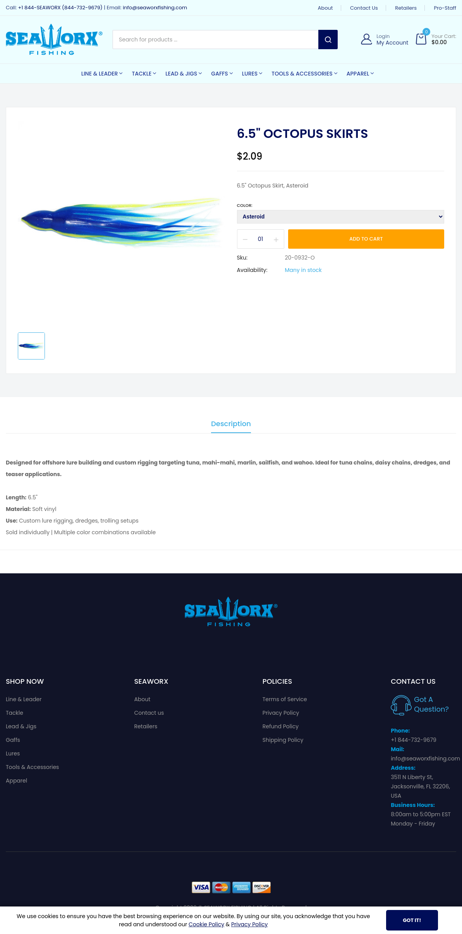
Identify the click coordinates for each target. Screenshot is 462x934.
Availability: (252, 270)
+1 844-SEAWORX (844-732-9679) (60, 7)
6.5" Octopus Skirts (302, 133)
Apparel (16, 780)
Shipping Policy (283, 740)
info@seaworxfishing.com (155, 7)
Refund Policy (281, 726)
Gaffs (13, 740)
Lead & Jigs (21, 726)
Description (231, 424)
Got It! (412, 920)
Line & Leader (24, 699)
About (325, 8)
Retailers (406, 8)
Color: (244, 205)
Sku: (242, 257)
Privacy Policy (281, 713)
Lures (13, 753)
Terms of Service (285, 699)
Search (328, 39)
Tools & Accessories (32, 767)
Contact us (364, 8)
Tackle (14, 713)
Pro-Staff (445, 8)
